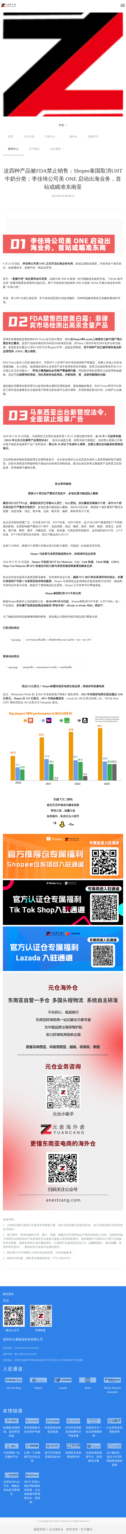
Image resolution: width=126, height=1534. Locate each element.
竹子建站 (86, 1529)
